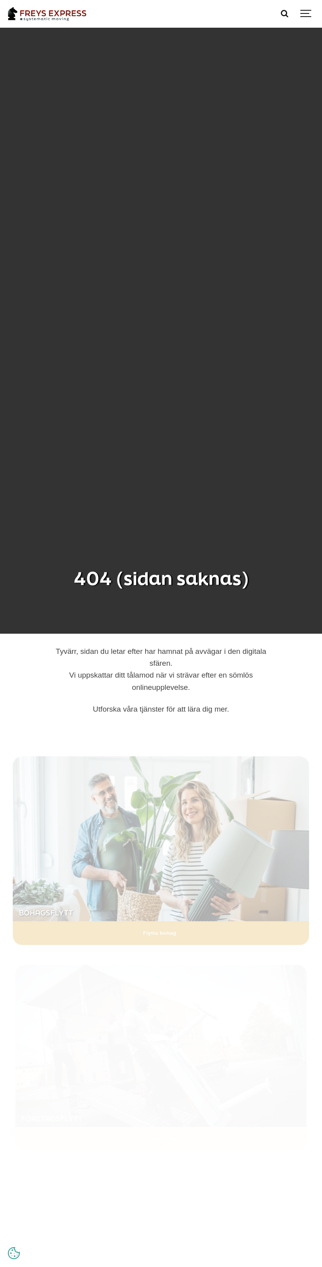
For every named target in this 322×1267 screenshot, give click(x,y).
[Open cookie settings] (14, 1253)
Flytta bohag (159, 931)
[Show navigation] (306, 14)
